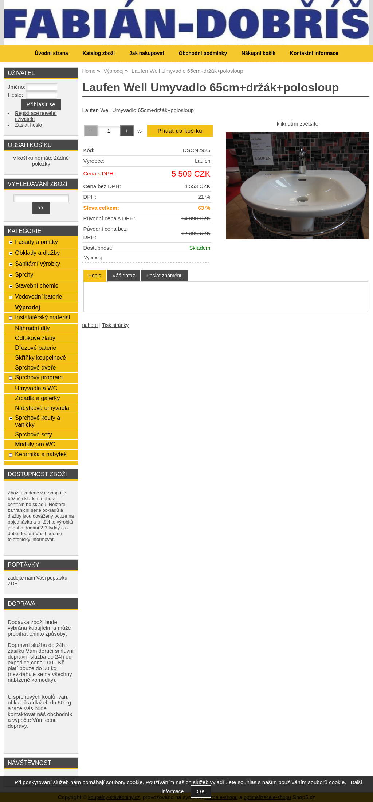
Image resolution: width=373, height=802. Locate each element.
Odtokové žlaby (35, 338)
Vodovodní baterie (38, 296)
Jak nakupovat (146, 53)
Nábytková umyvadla (42, 407)
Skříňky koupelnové (40, 357)
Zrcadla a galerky (37, 398)
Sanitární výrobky (37, 263)
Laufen (202, 161)
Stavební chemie (36, 285)
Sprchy (24, 274)
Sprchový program (39, 377)
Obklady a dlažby (37, 252)
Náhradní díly (32, 328)
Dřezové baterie (35, 347)
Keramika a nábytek (41, 454)
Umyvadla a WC (36, 388)
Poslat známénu (164, 275)
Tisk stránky (115, 325)
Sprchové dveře (35, 367)
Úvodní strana (51, 53)
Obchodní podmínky (202, 53)
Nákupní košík (258, 53)
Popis (95, 275)
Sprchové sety (33, 434)
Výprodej (93, 257)
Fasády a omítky (36, 241)
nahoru (90, 325)
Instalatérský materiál (42, 317)
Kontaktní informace (314, 53)
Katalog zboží (99, 53)
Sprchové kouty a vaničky (37, 421)
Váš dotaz (124, 275)
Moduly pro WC (35, 444)
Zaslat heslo (28, 125)
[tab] (94, 276)
